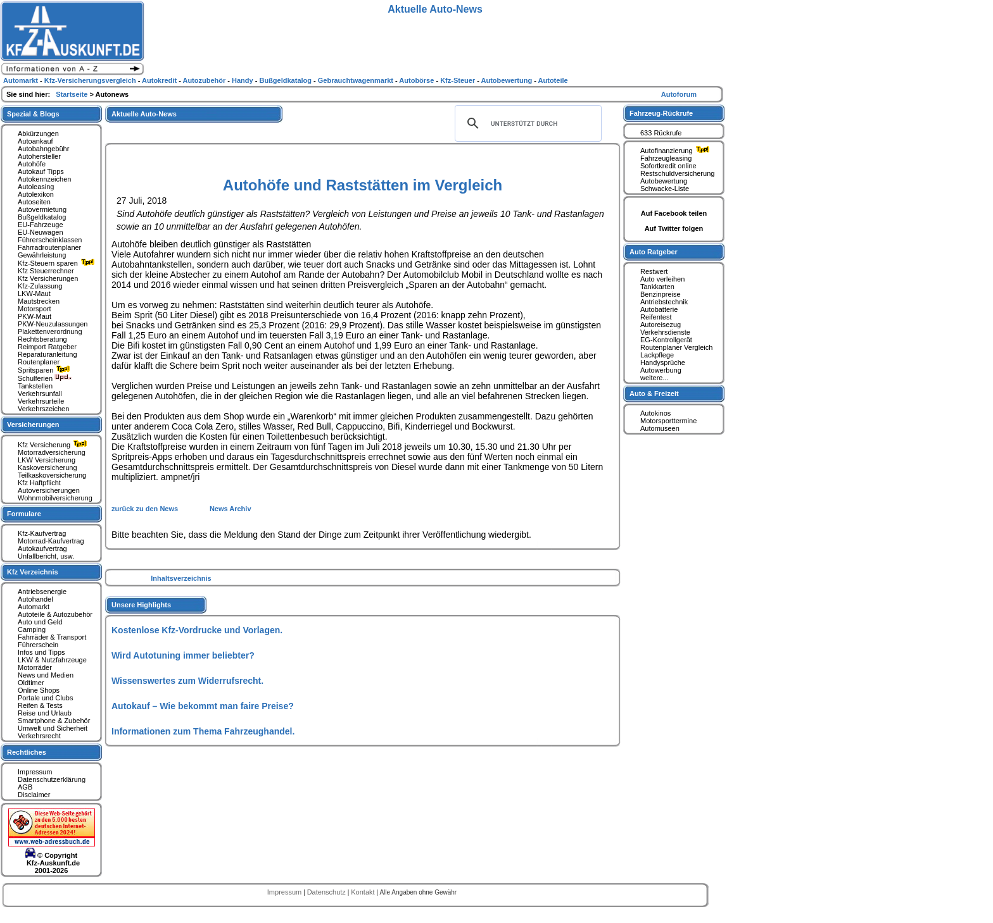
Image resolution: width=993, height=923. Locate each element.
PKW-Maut (34, 316)
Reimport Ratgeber (47, 346)
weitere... (654, 377)
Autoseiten (34, 202)
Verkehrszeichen (43, 408)
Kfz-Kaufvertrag (42, 533)
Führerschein (38, 644)
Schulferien (45, 378)
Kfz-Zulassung (40, 286)
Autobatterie (659, 309)
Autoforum (679, 94)
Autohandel (35, 599)
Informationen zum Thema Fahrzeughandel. (202, 731)
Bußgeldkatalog (42, 217)
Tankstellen (35, 386)
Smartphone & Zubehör (54, 720)
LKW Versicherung (46, 460)
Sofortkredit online (668, 166)
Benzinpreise (660, 294)
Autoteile (553, 80)
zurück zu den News (145, 508)
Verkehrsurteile (41, 401)
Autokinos (655, 413)
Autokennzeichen (44, 179)
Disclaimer (34, 794)
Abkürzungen (38, 133)
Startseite (72, 94)
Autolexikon (36, 194)
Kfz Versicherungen (48, 278)
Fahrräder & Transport (52, 637)
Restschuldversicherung (677, 173)
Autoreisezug (660, 324)
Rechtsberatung (42, 339)
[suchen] (526, 123)
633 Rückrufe (660, 133)
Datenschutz (327, 892)
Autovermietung (42, 209)
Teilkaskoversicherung (52, 475)
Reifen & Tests (40, 705)
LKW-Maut (34, 293)
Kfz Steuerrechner (46, 271)
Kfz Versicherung (54, 445)
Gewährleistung (42, 255)
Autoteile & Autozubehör (55, 614)
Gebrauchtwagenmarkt (356, 80)
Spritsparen (45, 370)
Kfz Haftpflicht (39, 482)
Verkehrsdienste (665, 332)
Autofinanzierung (676, 150)
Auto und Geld (40, 622)
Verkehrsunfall (40, 393)
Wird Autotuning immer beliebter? (183, 655)
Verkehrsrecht (39, 736)
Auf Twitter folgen (674, 228)
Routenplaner (39, 362)
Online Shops (39, 690)
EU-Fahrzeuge (40, 224)
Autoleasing (36, 186)
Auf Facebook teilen (674, 213)
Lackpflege (657, 355)
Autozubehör (204, 80)
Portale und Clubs (45, 698)
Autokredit (160, 80)
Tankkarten (657, 286)
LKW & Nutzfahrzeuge (52, 660)
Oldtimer (31, 682)
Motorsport (34, 309)
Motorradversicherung (51, 452)
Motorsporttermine (668, 420)
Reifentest (656, 317)
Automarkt (33, 606)
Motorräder (35, 667)
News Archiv (230, 508)
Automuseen (660, 428)
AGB (25, 787)
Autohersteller (39, 156)
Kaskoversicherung (47, 467)
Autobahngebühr (43, 148)
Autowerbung (660, 370)
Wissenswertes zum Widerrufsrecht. (187, 681)
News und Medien (45, 675)
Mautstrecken (39, 301)
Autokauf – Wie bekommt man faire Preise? (202, 706)
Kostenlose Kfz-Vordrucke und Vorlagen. (196, 630)
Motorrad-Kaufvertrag (51, 541)
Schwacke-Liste (664, 188)
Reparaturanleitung (47, 354)
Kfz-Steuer (458, 80)
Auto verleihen (662, 279)
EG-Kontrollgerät (666, 340)
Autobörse (417, 80)
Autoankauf (35, 141)
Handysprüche (662, 362)
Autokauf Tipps (41, 171)
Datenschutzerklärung (51, 779)
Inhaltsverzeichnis (181, 578)
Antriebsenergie (42, 591)
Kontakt (363, 892)
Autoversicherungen (49, 490)
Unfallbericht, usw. (46, 556)
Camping (32, 629)
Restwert (653, 271)
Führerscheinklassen (50, 240)
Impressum (35, 772)
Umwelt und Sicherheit (52, 728)
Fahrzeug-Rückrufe (661, 113)
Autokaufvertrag (42, 548)
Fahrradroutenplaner (49, 247)
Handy (243, 80)
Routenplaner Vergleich (676, 347)
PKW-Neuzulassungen (52, 324)
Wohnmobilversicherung (55, 498)
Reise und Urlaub (45, 713)
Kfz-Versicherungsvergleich (91, 80)
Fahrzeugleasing (666, 158)
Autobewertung (663, 181)
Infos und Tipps (41, 652)
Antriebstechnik (664, 302)
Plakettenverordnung (50, 331)
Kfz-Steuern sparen (58, 263)
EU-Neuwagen (40, 232)
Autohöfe (32, 164)
